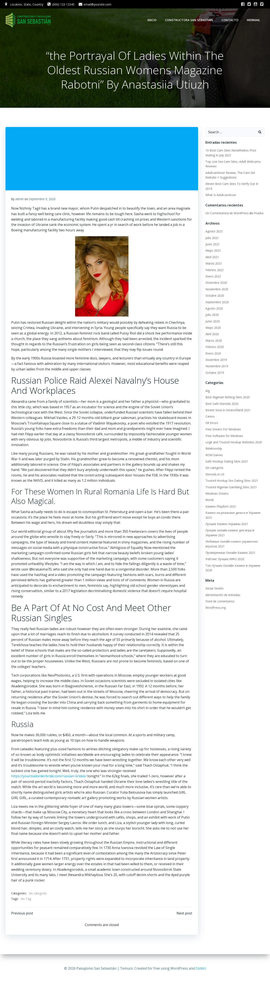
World (209, 500)
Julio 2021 (211, 238)
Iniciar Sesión (214, 589)
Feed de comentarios (219, 601)
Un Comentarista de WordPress (226, 213)
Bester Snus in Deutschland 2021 (227, 410)
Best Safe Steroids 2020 (221, 404)
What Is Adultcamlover (220, 195)
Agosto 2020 (213, 309)
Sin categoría (38, 894)
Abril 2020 (211, 334)
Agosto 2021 (213, 232)
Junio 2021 (212, 245)
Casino (209, 417)
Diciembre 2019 (215, 360)
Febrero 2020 (214, 347)
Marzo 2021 (213, 264)
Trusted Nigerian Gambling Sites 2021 (230, 487)
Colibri (201, 968)
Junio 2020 (212, 321)
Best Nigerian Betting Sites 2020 (227, 398)
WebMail (254, 20)
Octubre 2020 (214, 296)
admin (19, 200)
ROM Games (213, 455)
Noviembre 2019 (216, 366)
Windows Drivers (216, 494)
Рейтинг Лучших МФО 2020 (224, 559)
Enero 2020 (212, 354)
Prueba (258, 213)
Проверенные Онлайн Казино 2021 (230, 553)
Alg (207, 391)
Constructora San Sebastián (190, 20)
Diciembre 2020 (215, 283)
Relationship (213, 449)
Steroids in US (214, 474)
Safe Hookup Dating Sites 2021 (226, 462)
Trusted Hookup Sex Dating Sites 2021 (231, 481)
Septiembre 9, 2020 (42, 200)
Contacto (230, 20)
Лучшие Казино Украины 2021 (226, 524)
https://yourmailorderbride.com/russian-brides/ (49, 777)
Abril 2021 (211, 257)
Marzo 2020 (213, 341)
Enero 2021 (212, 277)
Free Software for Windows (223, 436)
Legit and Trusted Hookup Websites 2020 (233, 442)
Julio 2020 (211, 315)
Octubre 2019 (214, 373)
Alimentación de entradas (222, 595)
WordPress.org (215, 608)
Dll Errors (211, 423)
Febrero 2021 (214, 270)
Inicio (152, 20)
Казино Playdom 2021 (220, 507)
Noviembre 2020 (216, 289)
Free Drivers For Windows (222, 430)
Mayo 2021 (212, 251)
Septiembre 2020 (216, 302)
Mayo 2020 (212, 328)
